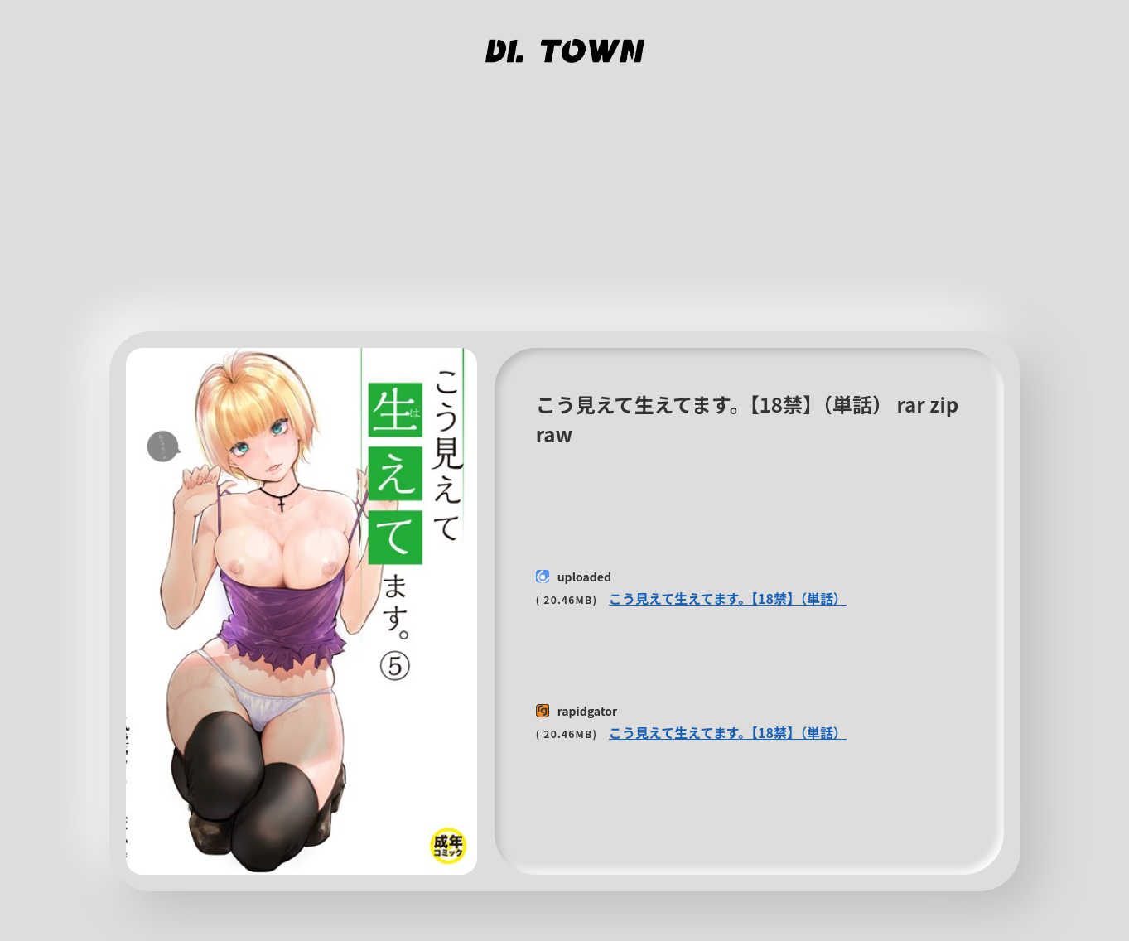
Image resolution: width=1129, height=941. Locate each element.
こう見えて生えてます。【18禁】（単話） (728, 598)
